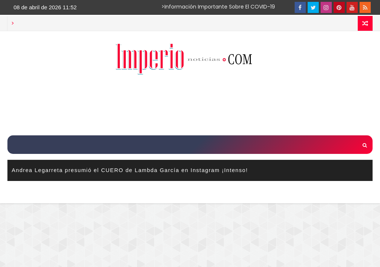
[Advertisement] (190, 106)
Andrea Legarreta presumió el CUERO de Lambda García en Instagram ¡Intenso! (130, 170)
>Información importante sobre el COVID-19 (189, 6)
